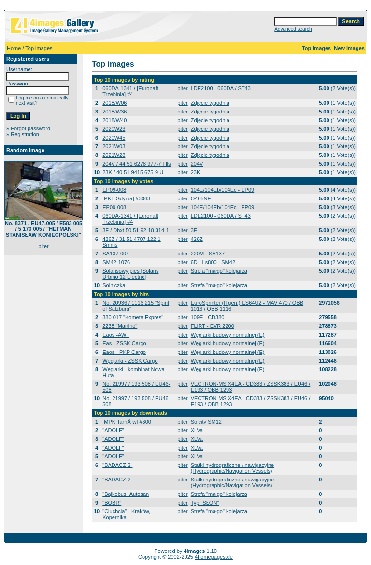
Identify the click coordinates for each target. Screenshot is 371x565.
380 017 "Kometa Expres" (132, 317)
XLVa (197, 430)
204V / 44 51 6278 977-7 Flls (136, 164)
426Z (197, 239)
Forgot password (30, 128)
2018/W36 (114, 111)
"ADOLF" (113, 430)
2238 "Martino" (119, 326)
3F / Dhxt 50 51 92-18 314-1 (135, 230)
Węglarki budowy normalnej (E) (228, 335)
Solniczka (113, 285)
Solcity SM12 (206, 421)
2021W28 (113, 155)
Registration (25, 134)
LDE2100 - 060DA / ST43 (221, 88)
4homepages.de (214, 557)
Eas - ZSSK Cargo (124, 343)
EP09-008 (114, 190)
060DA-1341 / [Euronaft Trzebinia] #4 (130, 91)
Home (14, 48)
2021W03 (113, 146)
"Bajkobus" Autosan (125, 494)
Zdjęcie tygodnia (210, 103)
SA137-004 (115, 253)
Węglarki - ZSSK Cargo (129, 361)
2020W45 (113, 138)
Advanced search (293, 29)
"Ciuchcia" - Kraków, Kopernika (126, 514)
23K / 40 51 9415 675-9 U (132, 172)
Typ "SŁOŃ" (205, 503)
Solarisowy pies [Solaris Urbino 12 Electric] (130, 274)
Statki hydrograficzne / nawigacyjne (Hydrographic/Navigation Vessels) (232, 468)
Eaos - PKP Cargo (124, 352)
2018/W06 (114, 103)
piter (182, 88)
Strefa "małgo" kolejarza (219, 271)
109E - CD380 (208, 317)
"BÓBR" (111, 503)
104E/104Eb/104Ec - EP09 (222, 190)
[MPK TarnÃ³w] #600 (126, 421)
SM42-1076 (116, 262)
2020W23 (113, 129)
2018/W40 (114, 120)
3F (194, 230)
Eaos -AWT (115, 335)
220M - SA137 (208, 253)
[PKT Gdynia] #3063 (126, 198)
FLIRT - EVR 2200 (212, 326)
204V (197, 164)
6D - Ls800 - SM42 (213, 262)
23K (195, 172)
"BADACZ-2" (117, 465)
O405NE (201, 198)
